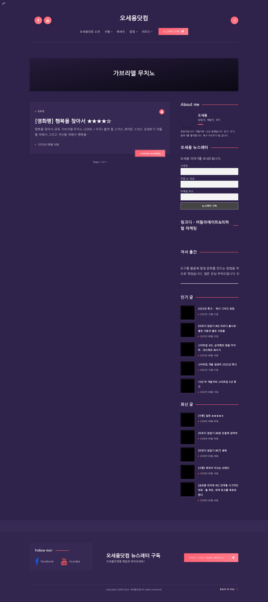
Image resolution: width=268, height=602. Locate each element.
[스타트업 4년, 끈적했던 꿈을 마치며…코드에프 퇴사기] (187, 349)
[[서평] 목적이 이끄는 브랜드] (187, 472)
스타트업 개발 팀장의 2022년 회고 (217, 364)
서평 (107, 31)
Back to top (229, 589)
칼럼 (132, 31)
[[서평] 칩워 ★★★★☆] (187, 420)
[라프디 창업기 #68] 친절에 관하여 (217, 433)
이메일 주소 (187, 191)
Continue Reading (150, 153)
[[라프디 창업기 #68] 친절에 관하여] (187, 437)
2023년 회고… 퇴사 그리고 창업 (216, 309)
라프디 (146, 31)
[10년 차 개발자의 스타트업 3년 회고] (187, 386)
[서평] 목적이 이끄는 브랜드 (213, 468)
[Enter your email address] (211, 557)
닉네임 (184, 166)
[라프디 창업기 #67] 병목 (212, 450)
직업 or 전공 (187, 178)
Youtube (70, 561)
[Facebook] (38, 20)
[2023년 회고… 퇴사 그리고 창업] (187, 313)
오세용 (202, 115)
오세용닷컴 (134, 18)
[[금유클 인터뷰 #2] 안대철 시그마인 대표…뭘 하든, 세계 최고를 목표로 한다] (187, 489)
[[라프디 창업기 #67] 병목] (187, 454)
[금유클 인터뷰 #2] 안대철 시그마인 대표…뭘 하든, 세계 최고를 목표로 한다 (218, 490)
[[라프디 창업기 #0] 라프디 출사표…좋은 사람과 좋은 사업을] (187, 330)
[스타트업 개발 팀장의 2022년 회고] (187, 368)
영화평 (41, 111)
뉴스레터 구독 (173, 31)
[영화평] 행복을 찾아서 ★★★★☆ (73, 121)
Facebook (44, 561)
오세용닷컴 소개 (90, 31)
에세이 (121, 31)
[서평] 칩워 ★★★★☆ (211, 416)
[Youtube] (47, 20)
